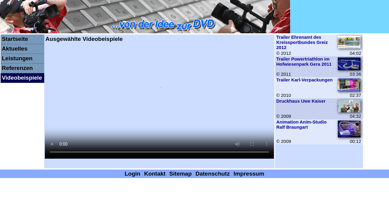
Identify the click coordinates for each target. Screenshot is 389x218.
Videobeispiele (22, 77)
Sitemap (180, 173)
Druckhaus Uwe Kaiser (301, 101)
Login (133, 173)
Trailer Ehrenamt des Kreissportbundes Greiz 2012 (302, 42)
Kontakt (155, 173)
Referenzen (17, 68)
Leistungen (17, 58)
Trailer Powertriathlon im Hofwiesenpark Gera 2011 (304, 61)
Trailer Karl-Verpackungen (304, 79)
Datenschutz (212, 173)
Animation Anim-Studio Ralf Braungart (301, 124)
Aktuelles (14, 48)
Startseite (15, 39)
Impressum (249, 173)
